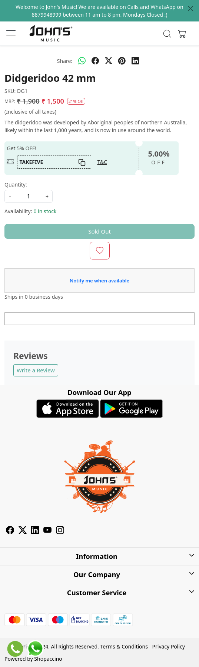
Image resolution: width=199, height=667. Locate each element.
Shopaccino (48, 658)
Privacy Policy (168, 646)
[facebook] (95, 60)
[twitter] (108, 60)
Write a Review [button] (36, 370)
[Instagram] (60, 531)
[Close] (190, 8)
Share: (64, 60)
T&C (102, 161)
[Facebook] (10, 531)
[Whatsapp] (82, 60)
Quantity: (15, 184)
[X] (22, 531)
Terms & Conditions (124, 646)
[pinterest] (122, 60)
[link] (167, 33)
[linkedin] (135, 60)
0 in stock (44, 211)
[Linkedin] (34, 531)
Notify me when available (99, 280)
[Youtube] (47, 531)
